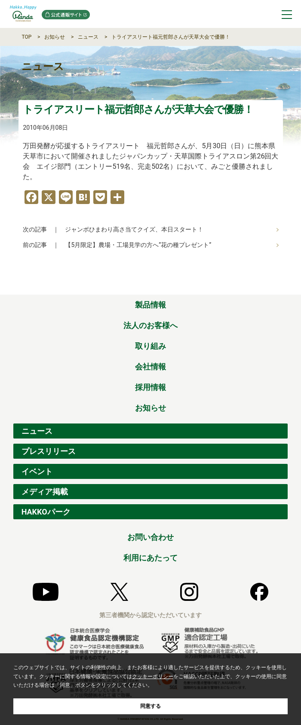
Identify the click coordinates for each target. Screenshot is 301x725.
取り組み (150, 345)
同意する (150, 706)
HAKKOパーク (46, 511)
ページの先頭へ (282, 285)
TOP (26, 37)
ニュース (88, 37)
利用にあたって (150, 557)
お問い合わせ (150, 537)
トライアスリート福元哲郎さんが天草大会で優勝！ (170, 37)
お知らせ (54, 37)
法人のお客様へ (150, 325)
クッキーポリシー (152, 676)
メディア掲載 (45, 491)
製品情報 (150, 304)
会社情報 (150, 366)
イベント (37, 471)
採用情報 (150, 387)
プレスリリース (49, 451)
